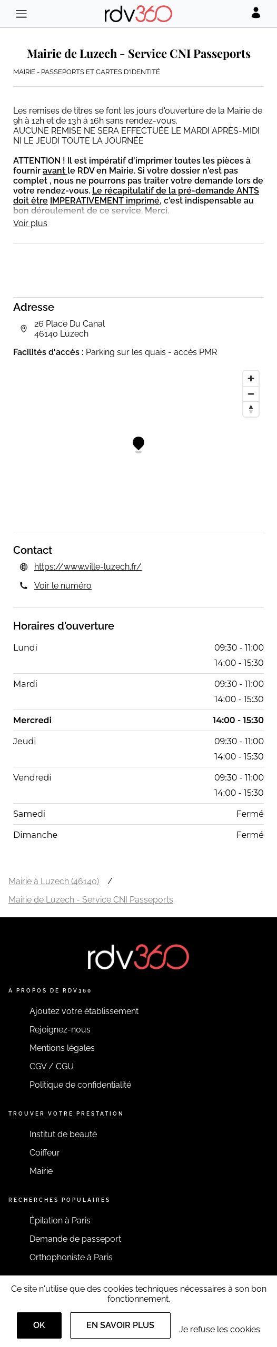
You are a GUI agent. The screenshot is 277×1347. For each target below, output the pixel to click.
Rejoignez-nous (60, 1030)
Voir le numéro (63, 586)
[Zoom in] (251, 378)
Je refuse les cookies (219, 1329)
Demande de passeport (75, 1239)
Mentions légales (62, 1048)
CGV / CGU (51, 1066)
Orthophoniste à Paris (71, 1257)
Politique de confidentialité (80, 1085)
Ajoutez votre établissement (83, 1011)
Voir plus (30, 223)
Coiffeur (44, 1153)
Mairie (41, 1171)
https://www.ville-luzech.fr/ (88, 567)
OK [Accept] (39, 1325)
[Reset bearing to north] (251, 409)
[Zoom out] (251, 393)
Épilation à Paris (60, 1221)
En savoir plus (120, 1325)
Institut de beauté (63, 1134)
